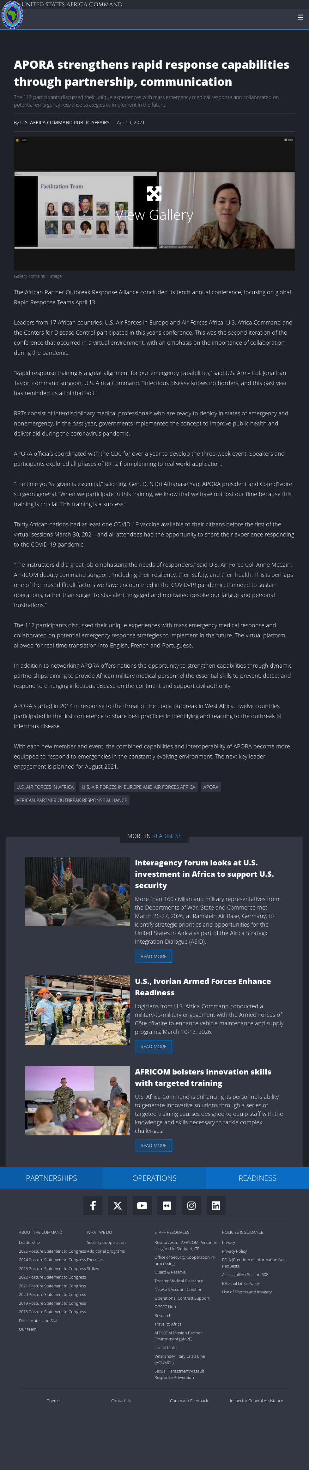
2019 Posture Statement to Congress (52, 1303)
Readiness (167, 836)
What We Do (99, 1232)
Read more (154, 956)
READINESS (257, 1178)
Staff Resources (171, 1232)
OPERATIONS (154, 1178)
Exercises (95, 1259)
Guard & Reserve (169, 1272)
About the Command (40, 1232)
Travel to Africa (168, 1324)
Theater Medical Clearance (178, 1281)
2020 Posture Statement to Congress (52, 1294)
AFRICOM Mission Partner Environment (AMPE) (178, 1336)
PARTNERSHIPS (51, 1178)
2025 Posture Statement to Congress (52, 1251)
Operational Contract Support (181, 1298)
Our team (27, 1329)
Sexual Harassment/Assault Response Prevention (179, 1374)
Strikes (93, 1268)
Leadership (29, 1242)
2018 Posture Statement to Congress (52, 1312)
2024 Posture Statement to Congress (52, 1259)
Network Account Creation (178, 1289)
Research (163, 1315)
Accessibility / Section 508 (245, 1274)
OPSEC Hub (165, 1306)
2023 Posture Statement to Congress (52, 1268)
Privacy (228, 1242)
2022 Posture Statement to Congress (52, 1277)
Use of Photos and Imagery (247, 1292)
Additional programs (106, 1251)
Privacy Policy (234, 1251)
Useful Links (165, 1347)
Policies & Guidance (242, 1232)
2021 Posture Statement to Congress (52, 1286)
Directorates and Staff (39, 1320)
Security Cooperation (106, 1242)
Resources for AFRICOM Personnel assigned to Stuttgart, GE (186, 1245)
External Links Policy (240, 1283)
